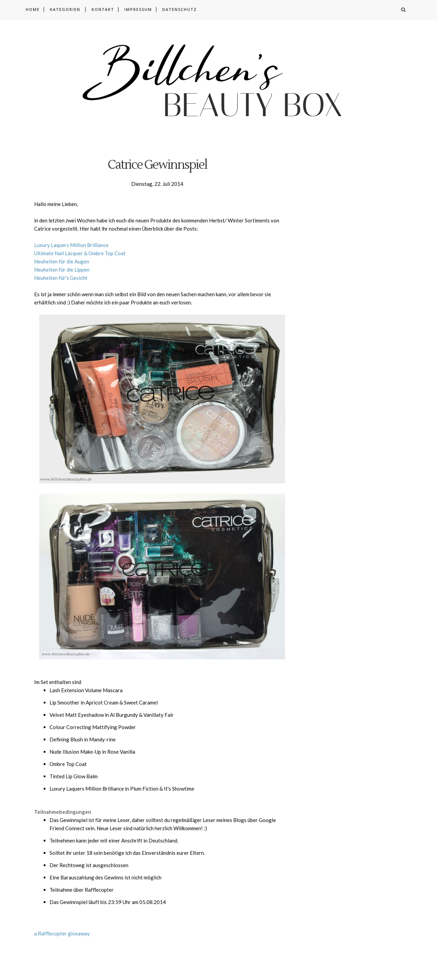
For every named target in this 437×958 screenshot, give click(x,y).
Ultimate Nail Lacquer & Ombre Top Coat (80, 253)
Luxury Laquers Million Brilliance (71, 245)
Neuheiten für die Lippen (61, 269)
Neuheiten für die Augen (61, 261)
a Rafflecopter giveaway (62, 933)
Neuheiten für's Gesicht (60, 278)
